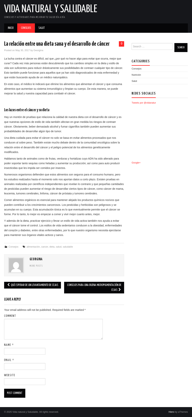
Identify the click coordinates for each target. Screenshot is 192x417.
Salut (41, 28)
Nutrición (136, 75)
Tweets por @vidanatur (144, 102)
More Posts (36, 266)
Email (9, 360)
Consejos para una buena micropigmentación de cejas (94, 287)
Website (9, 375)
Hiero (171, 412)
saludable (68, 246)
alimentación (33, 246)
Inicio (11, 28)
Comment (10, 316)
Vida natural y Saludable (50, 9)
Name (9, 345)
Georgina (38, 50)
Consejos (26, 28)
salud (59, 246)
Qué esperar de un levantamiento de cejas (32, 285)
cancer (44, 246)
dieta (52, 246)
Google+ (136, 162)
